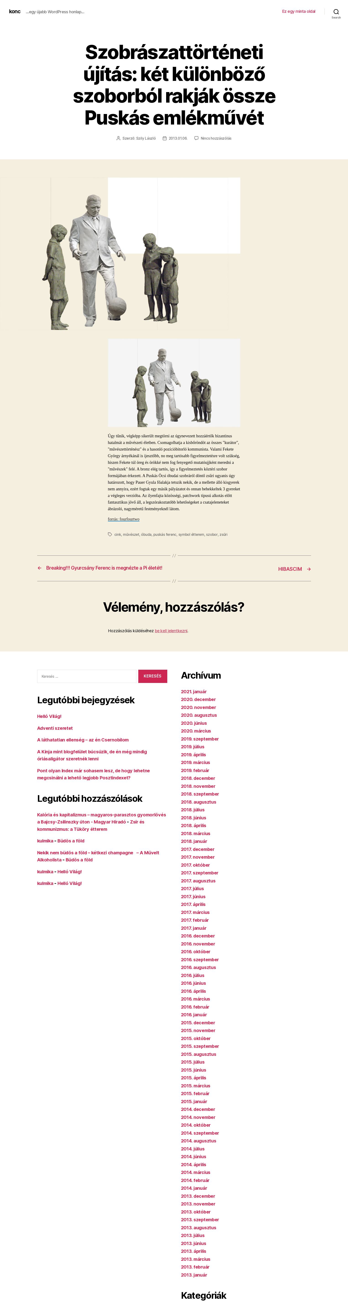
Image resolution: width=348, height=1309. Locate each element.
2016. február (196, 1013)
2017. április (194, 910)
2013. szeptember (201, 1226)
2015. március (197, 1091)
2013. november (199, 1210)
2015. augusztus (200, 1060)
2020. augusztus (200, 721)
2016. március (197, 1005)
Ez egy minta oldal (298, 11)
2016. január (195, 1021)
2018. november (199, 792)
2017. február (196, 926)
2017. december (199, 855)
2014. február (196, 1186)
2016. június (195, 989)
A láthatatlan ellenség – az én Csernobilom (85, 746)
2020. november (199, 713)
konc (15, 11)
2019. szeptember (201, 745)
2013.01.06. (178, 138)
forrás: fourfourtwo (123, 519)
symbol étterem (193, 534)
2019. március (197, 768)
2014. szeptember (201, 1139)
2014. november (199, 1123)
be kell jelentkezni (171, 637)
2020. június (195, 729)
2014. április (195, 1170)
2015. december (199, 1028)
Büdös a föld (73, 847)
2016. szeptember (201, 965)
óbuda (146, 534)
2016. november (199, 950)
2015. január (195, 1107)
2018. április (195, 831)
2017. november (199, 863)
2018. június (195, 823)
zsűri (226, 534)
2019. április (195, 760)
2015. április (195, 1084)
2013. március (197, 1265)
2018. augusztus (200, 808)
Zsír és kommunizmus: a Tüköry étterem (83, 835)
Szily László (145, 138)
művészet (131, 534)
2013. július (194, 1241)
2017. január (194, 934)
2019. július (194, 753)
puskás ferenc (166, 534)
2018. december (199, 784)
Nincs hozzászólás (216, 138)
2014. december (199, 1115)
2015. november (199, 1036)
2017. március (196, 918)
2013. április (195, 1257)
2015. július (194, 1068)
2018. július (194, 816)
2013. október (197, 1218)
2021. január (195, 697)
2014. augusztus (200, 1147)
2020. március (197, 737)
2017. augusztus (199, 886)
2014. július (194, 1155)
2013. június (195, 1249)
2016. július (194, 981)
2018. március (197, 839)
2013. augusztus (200, 1233)
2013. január (195, 1281)
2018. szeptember (201, 800)
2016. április (195, 997)
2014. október (197, 1131)
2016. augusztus (200, 973)
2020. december (200, 705)
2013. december (199, 1202)
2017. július (194, 894)
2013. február (196, 1273)
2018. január (195, 847)
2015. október (197, 1044)
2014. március (197, 1178)
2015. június (195, 1076)
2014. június (195, 1163)
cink (117, 534)
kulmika (46, 847)
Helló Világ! (50, 722)
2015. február (196, 1099)
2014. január (195, 1194)
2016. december (199, 942)
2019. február (196, 776)
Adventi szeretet (56, 734)
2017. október (196, 871)
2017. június (194, 902)
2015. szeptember (201, 1052)
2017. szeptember (201, 879)
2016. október (197, 958)
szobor (214, 534)
